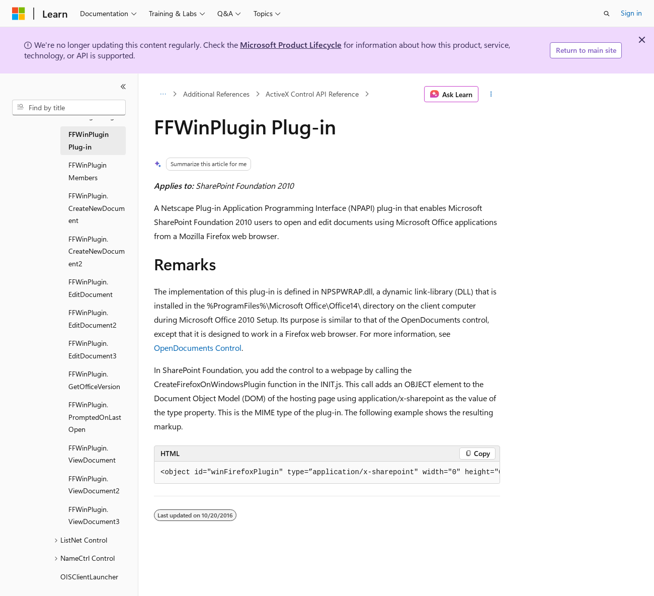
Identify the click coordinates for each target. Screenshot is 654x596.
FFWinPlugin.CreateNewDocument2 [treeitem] (96, 251)
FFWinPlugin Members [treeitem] (87, 171)
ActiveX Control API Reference (312, 94)
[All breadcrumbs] (163, 94)
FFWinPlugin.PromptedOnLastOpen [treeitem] (94, 417)
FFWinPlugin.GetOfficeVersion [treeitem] (94, 380)
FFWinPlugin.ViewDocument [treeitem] (92, 454)
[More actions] (491, 94)
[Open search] (607, 14)
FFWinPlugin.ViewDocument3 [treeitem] (94, 515)
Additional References (216, 94)
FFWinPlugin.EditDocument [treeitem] (90, 288)
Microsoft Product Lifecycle (291, 44)
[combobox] (69, 108)
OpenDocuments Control (197, 347)
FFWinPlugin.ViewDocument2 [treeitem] (94, 485)
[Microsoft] (18, 13)
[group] (327, 473)
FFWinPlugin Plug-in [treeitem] (88, 140)
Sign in (631, 13)
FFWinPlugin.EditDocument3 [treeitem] (92, 349)
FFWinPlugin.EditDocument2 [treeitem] (92, 319)
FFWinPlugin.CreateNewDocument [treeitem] (96, 208)
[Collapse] (123, 87)
